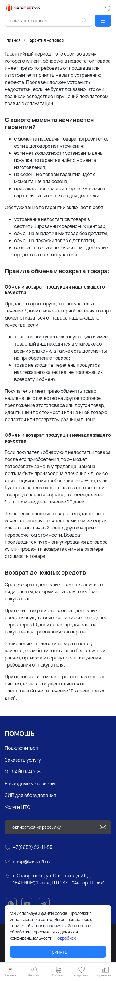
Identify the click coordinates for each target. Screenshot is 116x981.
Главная (13, 40)
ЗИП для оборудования (30, 795)
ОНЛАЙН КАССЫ (23, 771)
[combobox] (48, 21)
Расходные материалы (30, 783)
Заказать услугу (23, 760)
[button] (103, 21)
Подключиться (21, 748)
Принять (58, 952)
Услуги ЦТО (17, 807)
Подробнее (65, 938)
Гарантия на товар (46, 40)
